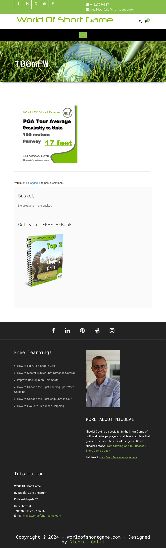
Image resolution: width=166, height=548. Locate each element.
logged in (35, 182)
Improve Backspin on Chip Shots (38, 380)
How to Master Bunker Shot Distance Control (46, 373)
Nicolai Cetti (85, 542)
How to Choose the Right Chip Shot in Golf (44, 399)
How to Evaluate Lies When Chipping (40, 406)
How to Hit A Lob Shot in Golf (36, 366)
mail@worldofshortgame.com (42, 515)
